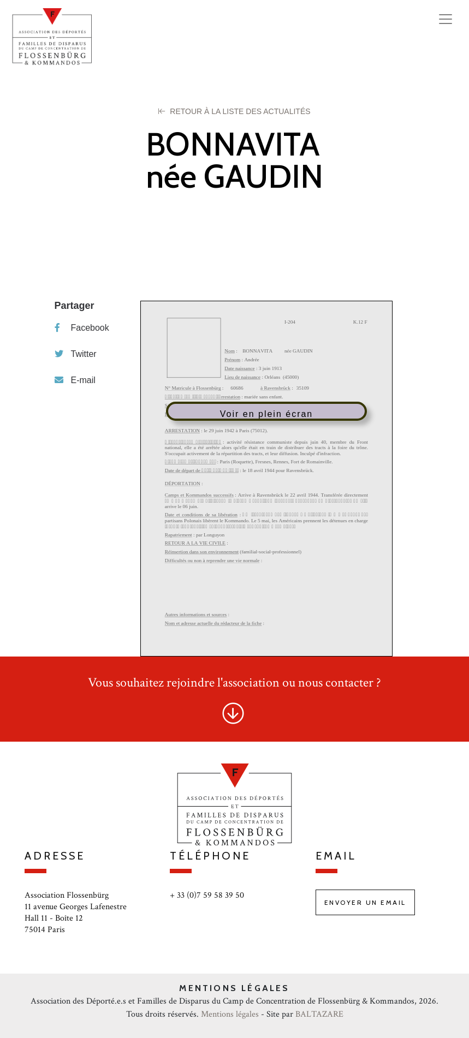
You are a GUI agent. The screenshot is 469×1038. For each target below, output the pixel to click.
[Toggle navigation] (445, 19)
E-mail (75, 380)
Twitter (76, 354)
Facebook (82, 327)
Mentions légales (230, 1014)
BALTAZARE (319, 1014)
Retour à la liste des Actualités (234, 111)
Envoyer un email (365, 902)
